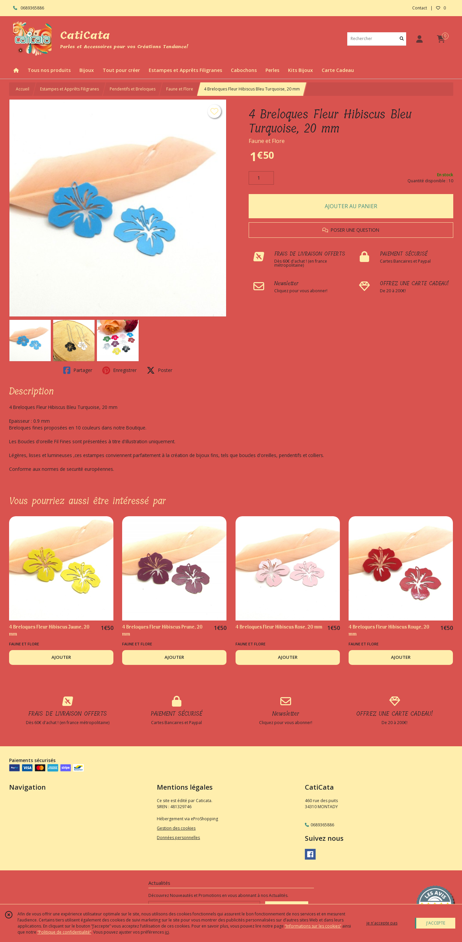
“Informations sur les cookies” (313, 926)
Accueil (22, 89)
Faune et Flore (179, 89)
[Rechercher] (401, 38)
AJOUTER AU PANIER (351, 206)
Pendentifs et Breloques (132, 89)
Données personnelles (178, 837)
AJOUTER (61, 657)
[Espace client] (420, 39)
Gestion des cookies (176, 828)
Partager (77, 370)
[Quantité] (261, 178)
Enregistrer (119, 370)
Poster (159, 370)
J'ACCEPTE (435, 923)
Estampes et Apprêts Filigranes (69, 89)
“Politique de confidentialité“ (64, 932)
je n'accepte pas (381, 923)
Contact (419, 8)
